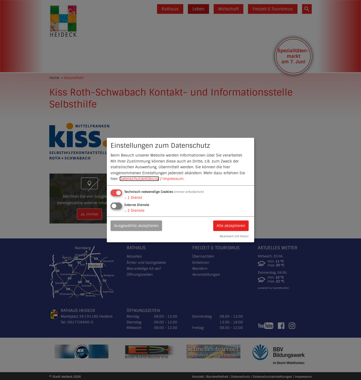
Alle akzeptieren (231, 225)
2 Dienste (134, 210)
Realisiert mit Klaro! (234, 236)
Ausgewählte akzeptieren (136, 225)
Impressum (173, 178)
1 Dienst (133, 197)
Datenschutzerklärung (139, 178)
